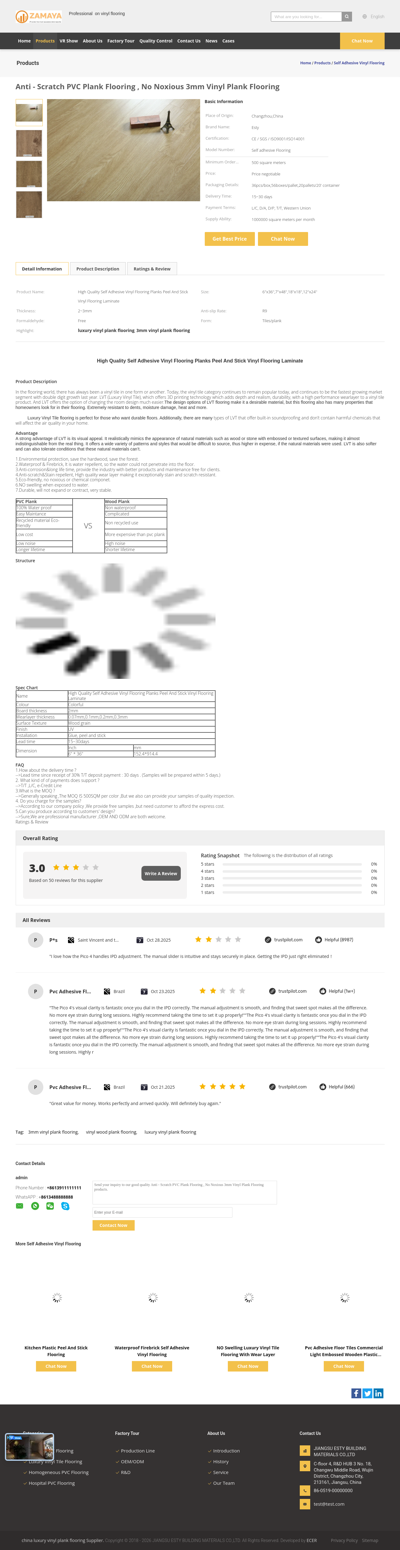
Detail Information (42, 269)
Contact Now (113, 1225)
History (218, 1461)
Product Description (98, 269)
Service (218, 1472)
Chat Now (362, 41)
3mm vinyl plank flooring (53, 1132)
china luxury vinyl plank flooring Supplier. (63, 1540)
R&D (123, 1472)
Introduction (224, 1451)
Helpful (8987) (339, 940)
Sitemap (370, 1540)
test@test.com (329, 1504)
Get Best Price (229, 238)
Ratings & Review (152, 269)
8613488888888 (57, 1197)
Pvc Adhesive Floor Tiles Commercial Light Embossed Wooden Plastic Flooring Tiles (344, 1354)
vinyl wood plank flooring (111, 1132)
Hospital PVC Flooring (49, 1483)
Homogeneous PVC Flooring (56, 1472)
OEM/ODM (129, 1461)
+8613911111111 (64, 1188)
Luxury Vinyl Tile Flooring (52, 1461)
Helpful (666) (342, 1087)
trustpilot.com (288, 940)
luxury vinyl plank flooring (170, 1132)
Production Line (135, 1451)
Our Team (221, 1483)
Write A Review (161, 873)
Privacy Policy (344, 1540)
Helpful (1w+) (342, 991)
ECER (312, 1540)
